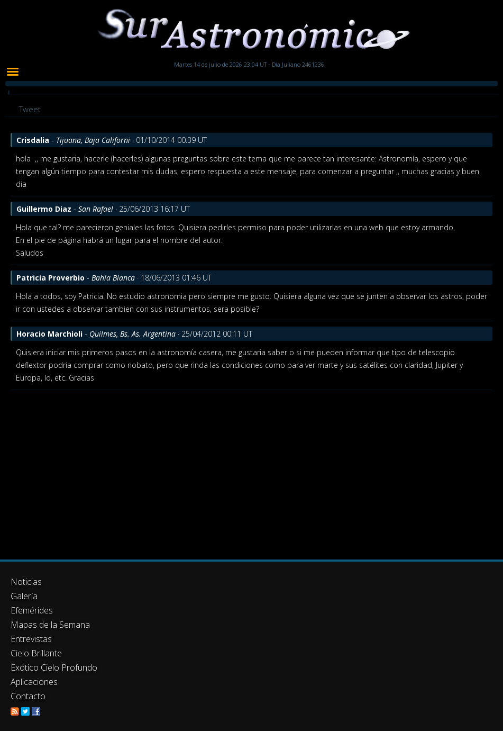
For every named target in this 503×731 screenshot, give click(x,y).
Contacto (28, 696)
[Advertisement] (251, 469)
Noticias (26, 582)
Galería (24, 596)
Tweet (30, 109)
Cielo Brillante (36, 653)
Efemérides (32, 610)
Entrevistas (31, 639)
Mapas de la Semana (50, 624)
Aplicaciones (34, 682)
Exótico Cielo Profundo (54, 667)
